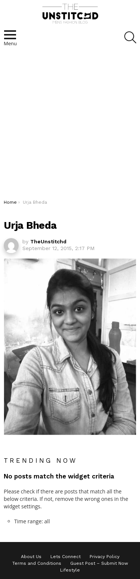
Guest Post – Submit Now (99, 563)
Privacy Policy (104, 556)
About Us (31, 556)
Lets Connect (65, 556)
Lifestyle (70, 570)
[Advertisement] (70, 125)
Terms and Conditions (36, 563)
